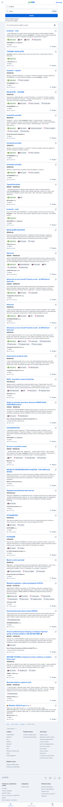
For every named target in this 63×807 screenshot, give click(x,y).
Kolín (8, 748)
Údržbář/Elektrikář (13, 428)
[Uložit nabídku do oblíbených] (56, 31)
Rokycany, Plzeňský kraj (13, 751)
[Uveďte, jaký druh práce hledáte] (31, 7)
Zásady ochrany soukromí (48, 793)
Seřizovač (10, 253)
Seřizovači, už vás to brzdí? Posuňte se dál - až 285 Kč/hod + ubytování (28, 280)
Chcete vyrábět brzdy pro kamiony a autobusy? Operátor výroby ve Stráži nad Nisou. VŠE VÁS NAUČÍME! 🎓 (27, 633)
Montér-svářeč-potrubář (15, 560)
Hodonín (9, 741)
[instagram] (50, 778)
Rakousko (9, 744)
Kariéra (4, 797)
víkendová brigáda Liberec (46, 739)
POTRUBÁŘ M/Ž (12, 515)
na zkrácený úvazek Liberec (47, 755)
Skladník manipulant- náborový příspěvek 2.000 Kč (25, 583)
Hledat (31, 15)
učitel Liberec (43, 748)
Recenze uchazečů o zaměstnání (10, 795)
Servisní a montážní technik (17, 446)
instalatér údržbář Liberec (29, 734)
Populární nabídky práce (13, 764)
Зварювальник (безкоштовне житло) (20, 490)
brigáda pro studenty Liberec (47, 737)
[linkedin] (59, 778)
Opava (8, 746)
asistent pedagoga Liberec (47, 744)
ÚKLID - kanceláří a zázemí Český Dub (20, 379)
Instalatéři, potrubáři (14, 115)
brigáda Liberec (44, 734)
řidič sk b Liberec (44, 751)
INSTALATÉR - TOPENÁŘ (15, 92)
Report (53, 46)
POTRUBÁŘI (11, 537)
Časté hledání (12, 729)
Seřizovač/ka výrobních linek (17, 356)
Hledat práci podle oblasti (13, 767)
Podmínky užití (45, 791)
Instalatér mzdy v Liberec (46, 758)
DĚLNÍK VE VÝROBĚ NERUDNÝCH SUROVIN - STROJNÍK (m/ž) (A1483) (28, 471)
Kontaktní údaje (6, 793)
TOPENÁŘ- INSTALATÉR (15, 51)
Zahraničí (9, 737)
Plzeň (8, 753)
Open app (59, 2)
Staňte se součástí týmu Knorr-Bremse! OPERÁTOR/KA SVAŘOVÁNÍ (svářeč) (26, 403)
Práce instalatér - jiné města (9, 800)
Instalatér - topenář (14, 70)
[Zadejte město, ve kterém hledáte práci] (31, 11)
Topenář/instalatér (13, 184)
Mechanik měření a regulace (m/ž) (19, 682)
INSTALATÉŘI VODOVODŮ (16, 230)
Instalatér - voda (13, 31)
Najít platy (44, 796)
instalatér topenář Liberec (30, 737)
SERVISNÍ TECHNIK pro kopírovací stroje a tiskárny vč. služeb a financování (29, 658)
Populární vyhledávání (46, 786)
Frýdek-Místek (10, 734)
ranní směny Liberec (45, 746)
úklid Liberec (43, 753)
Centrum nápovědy (7, 790)
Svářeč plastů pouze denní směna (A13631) (22, 611)
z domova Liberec (44, 741)
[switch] (55, 25)
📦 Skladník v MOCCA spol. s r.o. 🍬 (19, 705)
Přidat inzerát (25, 786)
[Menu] (2, 2)
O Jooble (4, 788)
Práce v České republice (47, 789)
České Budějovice (11, 755)
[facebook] (45, 778)
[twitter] (54, 778)
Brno (8, 739)
